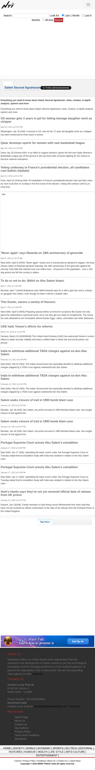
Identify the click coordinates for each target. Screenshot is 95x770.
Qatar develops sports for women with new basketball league (43, 142)
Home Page (21, 717)
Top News (45, 521)
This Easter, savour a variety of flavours (28, 301)
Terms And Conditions (27, 735)
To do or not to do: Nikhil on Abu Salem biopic (32, 280)
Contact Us (21, 724)
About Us (20, 720)
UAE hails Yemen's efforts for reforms (27, 326)
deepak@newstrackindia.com (50, 706)
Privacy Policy (22, 731)
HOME (7, 748)
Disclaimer (20, 738)
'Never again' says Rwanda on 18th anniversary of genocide (42, 252)
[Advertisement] (47, 50)
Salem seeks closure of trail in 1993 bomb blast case (37, 400)
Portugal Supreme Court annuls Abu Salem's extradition (39, 442)
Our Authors (21, 728)
